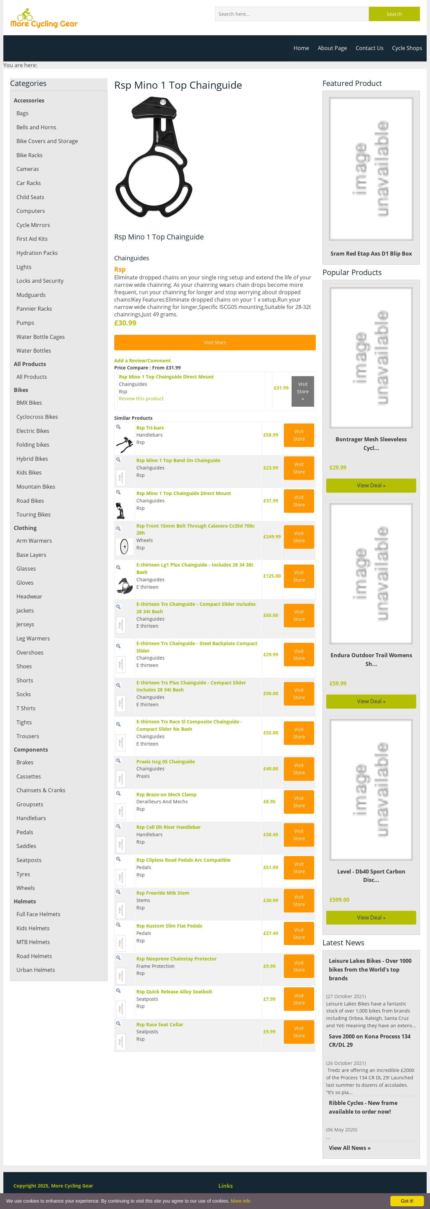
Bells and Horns (36, 127)
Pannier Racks (33, 308)
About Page (333, 48)
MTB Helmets (33, 942)
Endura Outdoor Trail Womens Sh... (371, 660)
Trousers (27, 736)
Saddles (26, 846)
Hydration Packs (36, 253)
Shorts (24, 680)
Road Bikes (30, 500)
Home (303, 48)
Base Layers (31, 554)
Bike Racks (29, 155)
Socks (23, 694)
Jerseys (25, 624)
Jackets (25, 610)
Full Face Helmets (38, 914)
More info (240, 1201)
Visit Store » (303, 391)
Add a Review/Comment (141, 360)
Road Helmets (33, 956)
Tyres (23, 874)
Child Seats (30, 197)
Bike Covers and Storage (46, 141)
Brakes (25, 762)
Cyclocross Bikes (36, 416)
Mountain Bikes (35, 486)
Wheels (25, 888)
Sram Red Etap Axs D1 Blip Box (371, 177)
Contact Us (370, 48)
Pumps (25, 322)
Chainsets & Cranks (40, 790)
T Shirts (25, 708)
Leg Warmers (32, 638)
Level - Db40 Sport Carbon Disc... (371, 876)
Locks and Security (39, 280)
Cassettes (28, 776)
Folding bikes (32, 444)
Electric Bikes (32, 431)
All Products (31, 376)
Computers (30, 211)
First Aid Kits (31, 238)
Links (225, 1186)
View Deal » (371, 485)
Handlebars (30, 818)
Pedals (24, 832)
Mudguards (30, 295)
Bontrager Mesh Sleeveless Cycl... (371, 444)
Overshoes (29, 652)
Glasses (25, 568)
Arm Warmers (33, 540)
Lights (23, 267)
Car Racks (28, 183)
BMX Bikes (29, 402)
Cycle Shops (408, 48)
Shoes (24, 666)
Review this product (140, 398)
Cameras (27, 169)
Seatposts (28, 860)
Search (394, 14)
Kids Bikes (29, 472)
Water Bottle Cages (40, 337)
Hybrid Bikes (32, 458)
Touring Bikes (33, 514)
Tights (24, 722)
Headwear (29, 596)
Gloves (24, 582)
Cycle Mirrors (32, 225)
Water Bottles (33, 350)
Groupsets (29, 804)
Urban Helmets (35, 970)
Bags (22, 113)
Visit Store (215, 342)
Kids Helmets (32, 928)
